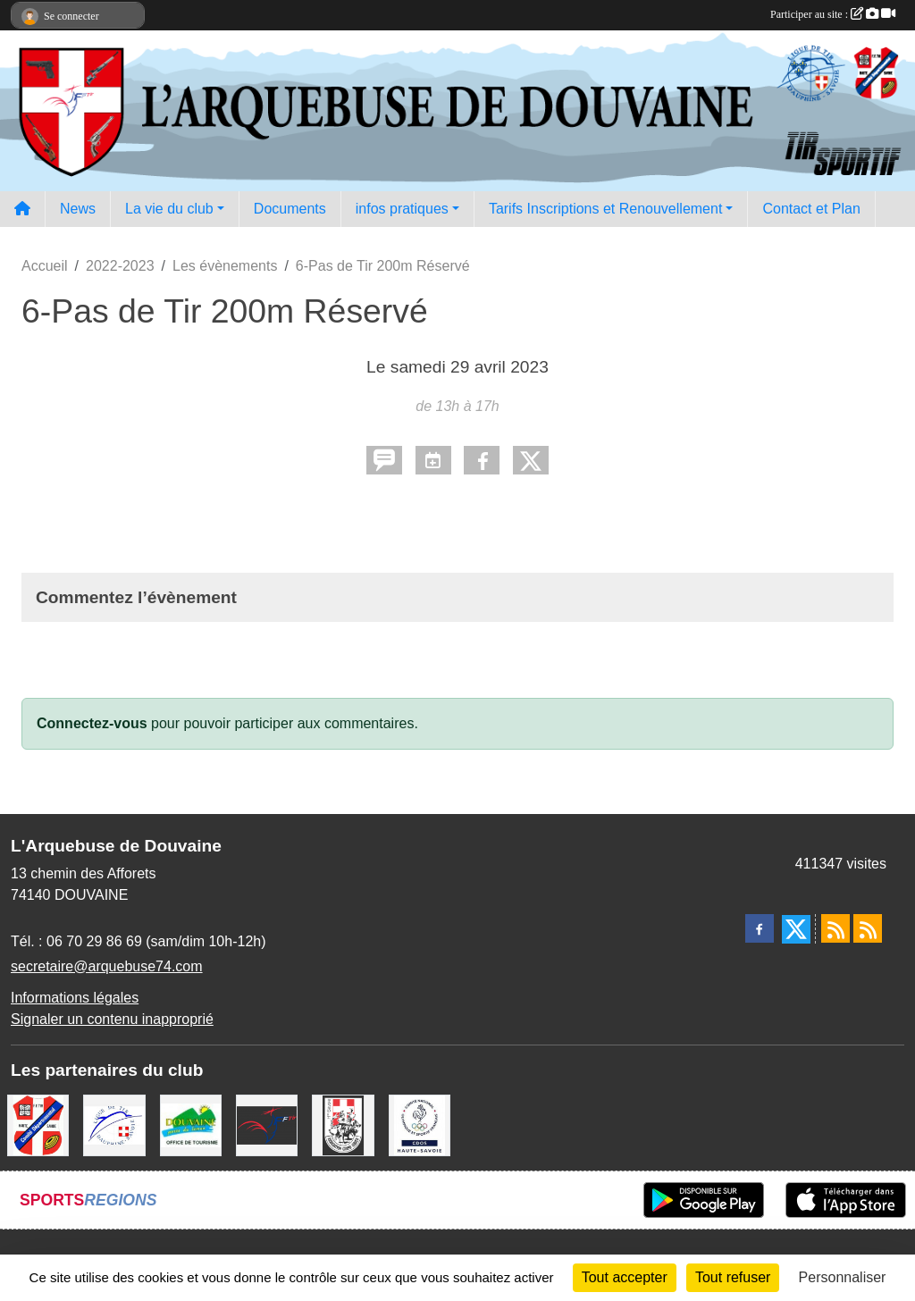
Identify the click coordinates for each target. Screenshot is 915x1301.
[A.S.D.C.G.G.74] (343, 1124)
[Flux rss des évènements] (867, 928)
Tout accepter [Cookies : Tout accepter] (624, 1277)
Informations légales (75, 997)
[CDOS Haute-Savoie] (419, 1124)
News (78, 208)
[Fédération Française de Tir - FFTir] (267, 1124)
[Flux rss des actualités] (835, 928)
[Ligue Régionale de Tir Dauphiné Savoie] (114, 1124)
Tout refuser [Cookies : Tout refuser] (732, 1277)
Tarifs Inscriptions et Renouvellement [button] (605, 208)
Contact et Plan (811, 208)
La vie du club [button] (169, 208)
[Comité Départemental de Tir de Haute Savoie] (38, 1124)
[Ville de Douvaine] (191, 1124)
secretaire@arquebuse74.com (107, 966)
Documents (290, 208)
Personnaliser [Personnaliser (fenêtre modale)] (842, 1277)
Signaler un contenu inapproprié (112, 1019)
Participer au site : (832, 14)
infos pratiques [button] (402, 208)
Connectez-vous (92, 723)
